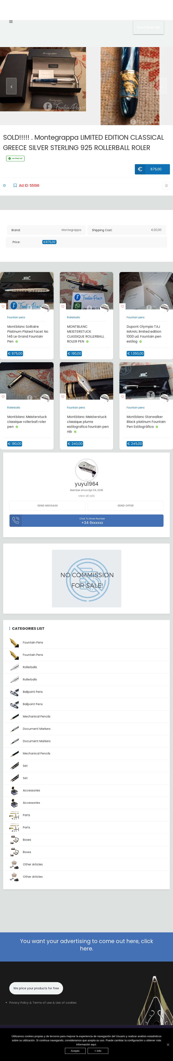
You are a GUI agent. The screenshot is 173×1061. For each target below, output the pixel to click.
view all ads (86, 496)
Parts (19, 815)
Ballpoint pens (26, 692)
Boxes (20, 839)
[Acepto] (168, 1045)
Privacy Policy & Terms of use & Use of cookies (42, 1002)
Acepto (75, 1050)
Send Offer (126, 505)
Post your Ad (148, 27)
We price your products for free (36, 988)
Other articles (26, 864)
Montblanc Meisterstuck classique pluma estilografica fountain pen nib (88, 424)
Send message (47, 505)
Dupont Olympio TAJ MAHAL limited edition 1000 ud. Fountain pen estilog (144, 334)
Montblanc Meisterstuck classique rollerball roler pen (27, 421)
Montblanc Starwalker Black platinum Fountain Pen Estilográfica (146, 421)
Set (18, 765)
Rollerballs (73, 317)
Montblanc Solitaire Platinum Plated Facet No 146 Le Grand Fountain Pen (27, 334)
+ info (97, 1050)
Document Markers (30, 728)
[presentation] (11, 86)
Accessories (24, 790)
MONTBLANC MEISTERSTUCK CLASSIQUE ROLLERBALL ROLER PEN (85, 334)
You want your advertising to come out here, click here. (86, 945)
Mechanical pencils (29, 716)
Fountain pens (16, 317)
